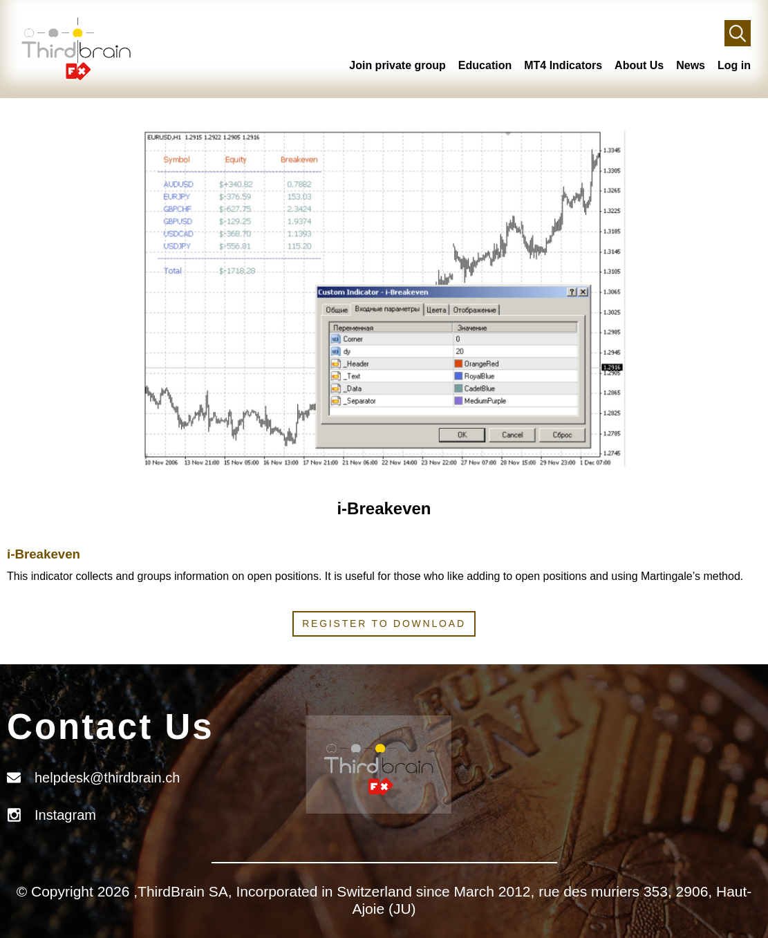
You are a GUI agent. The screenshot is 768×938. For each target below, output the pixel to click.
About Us (639, 65)
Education (485, 65)
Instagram (65, 815)
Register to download (384, 623)
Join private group (397, 65)
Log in (734, 65)
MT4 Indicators (563, 65)
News (690, 65)
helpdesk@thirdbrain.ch (107, 777)
